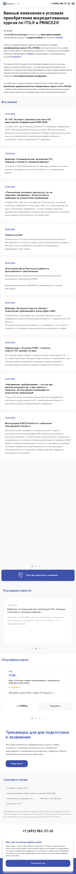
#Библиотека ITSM (14, 804)
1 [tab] (33, 566)
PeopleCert (16, 57)
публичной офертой (32, 817)
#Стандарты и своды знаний (17, 788)
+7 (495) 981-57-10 (60, 3)
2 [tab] (36, 566)
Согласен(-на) (38, 863)
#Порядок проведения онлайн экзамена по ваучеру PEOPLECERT (31, 793)
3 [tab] (40, 566)
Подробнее (55, 706)
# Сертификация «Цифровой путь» (20, 798)
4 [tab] (43, 566)
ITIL (52, 37)
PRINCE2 (59, 37)
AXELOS (30, 54)
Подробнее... (16, 856)
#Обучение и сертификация (50, 798)
